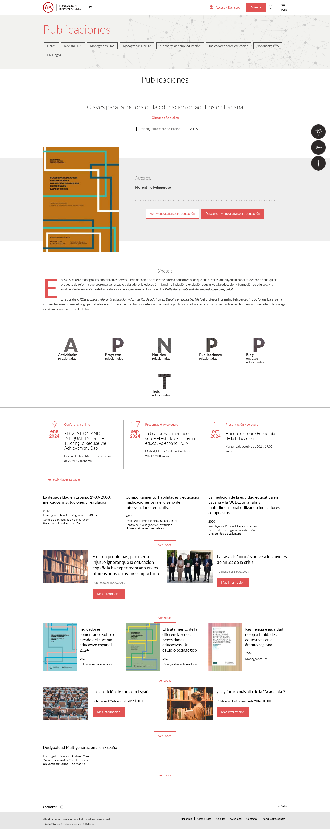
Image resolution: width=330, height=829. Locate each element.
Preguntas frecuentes (273, 818)
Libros (51, 46)
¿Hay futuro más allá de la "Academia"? (251, 692)
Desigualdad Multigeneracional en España (80, 747)
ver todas (165, 618)
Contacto (251, 818)
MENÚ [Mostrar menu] (284, 10)
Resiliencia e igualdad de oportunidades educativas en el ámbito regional (264, 637)
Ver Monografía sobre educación (172, 213)
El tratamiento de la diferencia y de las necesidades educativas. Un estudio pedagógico (179, 639)
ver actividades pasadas (64, 479)
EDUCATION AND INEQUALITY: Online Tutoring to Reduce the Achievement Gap (85, 440)
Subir (284, 806)
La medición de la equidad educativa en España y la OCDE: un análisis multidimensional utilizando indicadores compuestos (244, 505)
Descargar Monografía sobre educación (232, 213)
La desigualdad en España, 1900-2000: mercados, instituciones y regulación (77, 500)
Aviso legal (236, 818)
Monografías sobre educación (180, 46)
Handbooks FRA (268, 46)
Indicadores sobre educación (228, 46)
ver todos (165, 545)
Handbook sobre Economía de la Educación (250, 436)
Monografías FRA (102, 46)
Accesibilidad (204, 818)
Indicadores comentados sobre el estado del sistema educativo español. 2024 (98, 639)
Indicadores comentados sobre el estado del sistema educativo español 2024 (170, 438)
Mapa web (186, 818)
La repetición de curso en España (121, 692)
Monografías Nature (137, 46)
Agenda (256, 7)
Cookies (220, 818)
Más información (108, 594)
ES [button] (91, 7)
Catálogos (54, 55)
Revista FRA (72, 46)
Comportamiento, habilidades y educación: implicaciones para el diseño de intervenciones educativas (164, 502)
